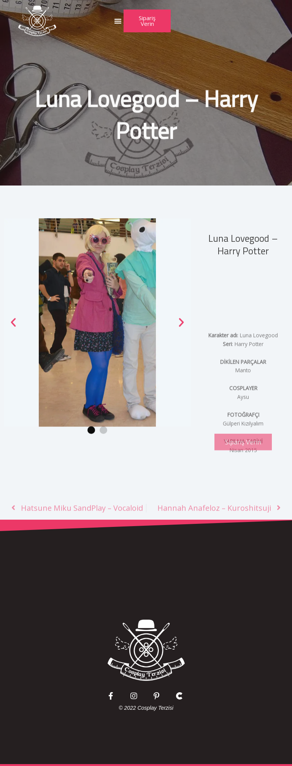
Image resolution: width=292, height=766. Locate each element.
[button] (118, 21)
